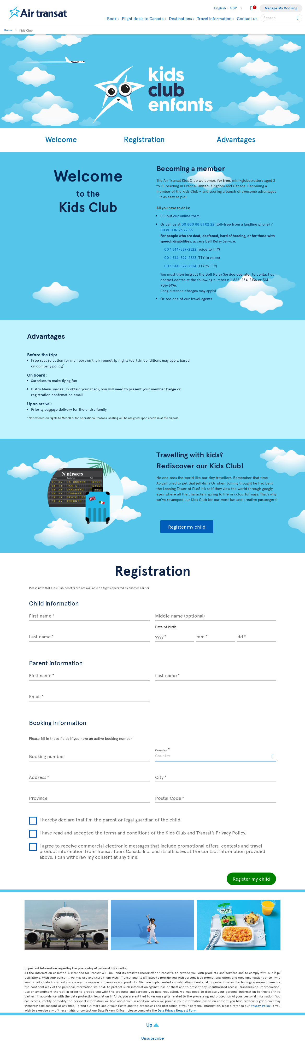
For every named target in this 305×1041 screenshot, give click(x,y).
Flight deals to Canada (143, 18)
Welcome (61, 139)
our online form (187, 215)
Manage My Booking (281, 7)
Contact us (247, 18)
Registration (144, 139)
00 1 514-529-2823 (180, 257)
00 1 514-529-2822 (180, 249)
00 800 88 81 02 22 (197, 224)
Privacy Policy (261, 1005)
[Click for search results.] (297, 18)
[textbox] (215, 755)
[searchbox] (281, 18)
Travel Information (214, 18)
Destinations (180, 18)
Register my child (187, 526)
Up (150, 1024)
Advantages (236, 139)
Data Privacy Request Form (177, 1010)
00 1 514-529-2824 (180, 265)
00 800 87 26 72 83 (176, 229)
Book (112, 18)
